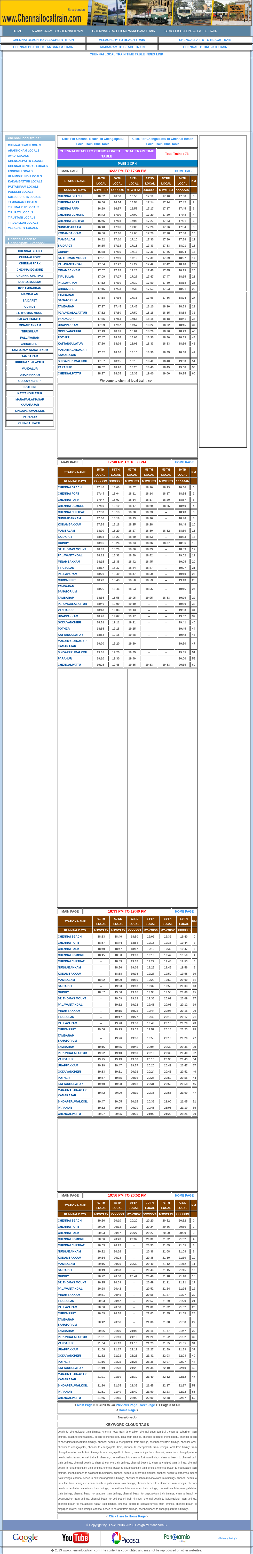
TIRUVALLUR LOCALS (23, 222)
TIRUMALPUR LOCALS (23, 207)
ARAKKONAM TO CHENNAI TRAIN (57, 31)
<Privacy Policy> (227, 1538)
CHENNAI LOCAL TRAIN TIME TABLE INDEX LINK (126, 54)
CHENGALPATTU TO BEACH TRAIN (205, 40)
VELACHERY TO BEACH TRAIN (122, 40)
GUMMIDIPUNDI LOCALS (25, 176)
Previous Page (126, 1405)
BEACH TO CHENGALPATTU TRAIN (190, 31)
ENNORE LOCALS (20, 171)
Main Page (84, 1405)
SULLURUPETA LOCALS (24, 196)
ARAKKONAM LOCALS (23, 150)
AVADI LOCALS (18, 155)
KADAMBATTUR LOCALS (25, 181)
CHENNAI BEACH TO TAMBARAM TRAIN (43, 47)
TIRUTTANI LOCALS (21, 217)
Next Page (147, 1405)
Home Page (127, 1410)
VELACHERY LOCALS (23, 227)
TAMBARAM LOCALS (22, 202)
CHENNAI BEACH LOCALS (24, 145)
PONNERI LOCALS (20, 191)
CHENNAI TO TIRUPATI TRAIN (205, 47)
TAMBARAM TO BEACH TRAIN (122, 47)
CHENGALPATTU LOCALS (26, 160)
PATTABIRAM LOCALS (23, 186)
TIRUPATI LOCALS (20, 212)
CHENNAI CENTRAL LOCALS (28, 166)
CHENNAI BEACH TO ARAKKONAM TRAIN (123, 31)
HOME (17, 31)
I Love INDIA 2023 (119, 1525)
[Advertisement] (126, 95)
